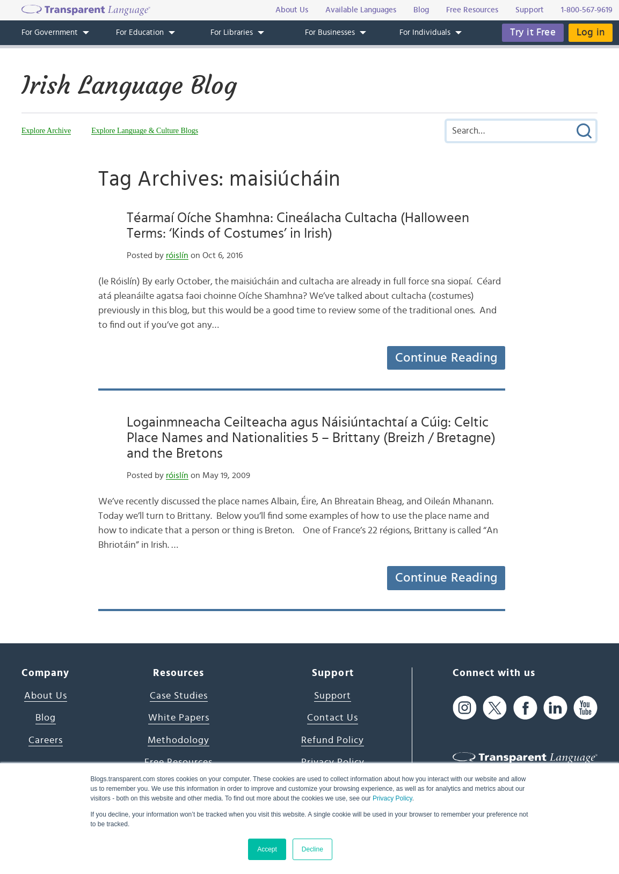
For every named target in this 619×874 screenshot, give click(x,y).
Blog (45, 718)
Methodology (178, 740)
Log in (591, 32)
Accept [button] (267, 849)
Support (332, 696)
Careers (45, 740)
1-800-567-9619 (587, 10)
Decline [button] (312, 849)
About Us (45, 696)
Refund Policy (332, 740)
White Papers (178, 718)
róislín (177, 255)
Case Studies (179, 696)
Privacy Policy (392, 798)
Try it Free (533, 32)
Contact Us (332, 718)
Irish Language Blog (129, 85)
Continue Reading (446, 357)
